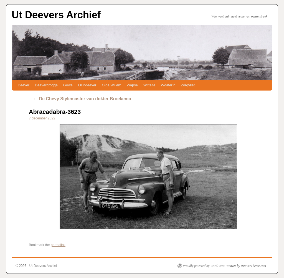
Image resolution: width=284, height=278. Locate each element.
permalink (58, 245)
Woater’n (168, 85)
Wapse (132, 85)
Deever (23, 85)
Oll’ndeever (87, 85)
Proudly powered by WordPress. (204, 266)
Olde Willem (111, 85)
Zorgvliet (188, 85)
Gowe (68, 85)
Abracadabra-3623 (55, 111)
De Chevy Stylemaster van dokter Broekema (82, 98)
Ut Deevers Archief (56, 15)
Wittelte (149, 85)
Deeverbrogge (46, 85)
